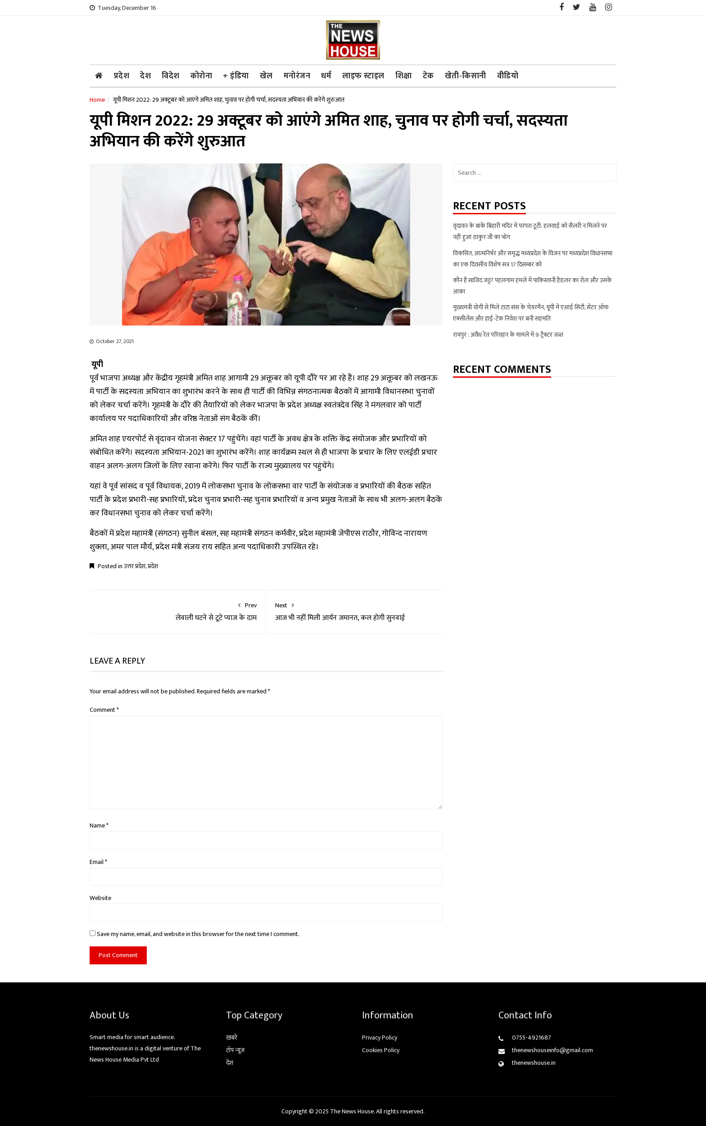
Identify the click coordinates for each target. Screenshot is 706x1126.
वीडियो (508, 76)
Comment (104, 710)
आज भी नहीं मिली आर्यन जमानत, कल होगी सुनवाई (354, 611)
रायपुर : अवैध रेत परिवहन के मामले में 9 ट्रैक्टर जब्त (508, 335)
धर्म (326, 76)
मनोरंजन (297, 76)
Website (100, 898)
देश (145, 76)
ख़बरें (231, 1037)
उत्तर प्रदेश (134, 566)
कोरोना (201, 76)
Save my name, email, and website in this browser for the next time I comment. (198, 934)
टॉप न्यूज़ (235, 1050)
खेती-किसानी (465, 76)
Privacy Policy (379, 1037)
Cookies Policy (380, 1050)
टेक (428, 76)
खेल (266, 76)
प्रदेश (122, 76)
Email (98, 862)
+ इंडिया (236, 76)
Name (99, 825)
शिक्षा (403, 76)
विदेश (171, 76)
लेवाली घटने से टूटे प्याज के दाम (178, 611)
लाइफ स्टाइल (363, 76)
